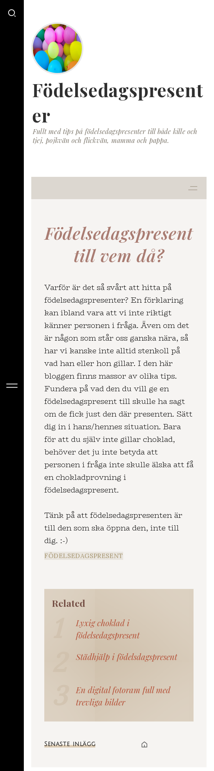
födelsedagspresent (83, 556)
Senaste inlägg (69, 744)
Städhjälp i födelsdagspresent (126, 656)
